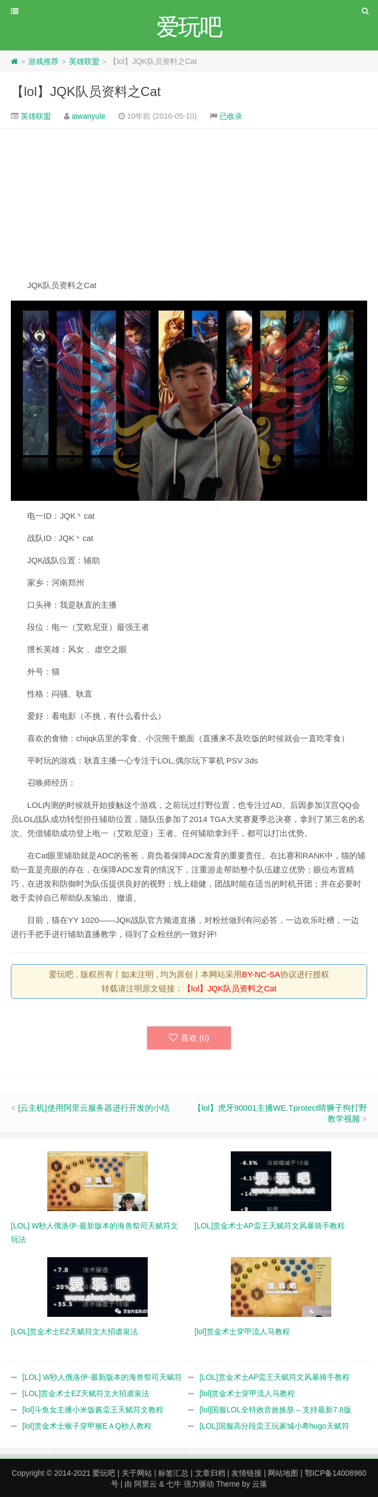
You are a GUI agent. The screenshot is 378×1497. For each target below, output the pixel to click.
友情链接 (246, 1473)
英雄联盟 (84, 61)
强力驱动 (199, 1484)
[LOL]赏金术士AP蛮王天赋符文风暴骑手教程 (274, 1377)
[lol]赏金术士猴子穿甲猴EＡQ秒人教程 (87, 1426)
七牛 (173, 1484)
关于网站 (137, 1473)
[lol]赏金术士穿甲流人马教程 (247, 1393)
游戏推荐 (43, 61)
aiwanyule (88, 116)
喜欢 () (189, 1037)
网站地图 (283, 1473)
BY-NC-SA (261, 974)
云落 (259, 1484)
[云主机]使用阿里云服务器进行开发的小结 (93, 1107)
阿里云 (145, 1484)
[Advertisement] (189, 203)
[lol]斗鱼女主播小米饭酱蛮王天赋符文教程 (92, 1409)
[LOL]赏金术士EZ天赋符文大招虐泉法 (85, 1393)
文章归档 (210, 1473)
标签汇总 (173, 1473)
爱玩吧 (103, 1473)
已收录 (230, 116)
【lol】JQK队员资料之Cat (86, 91)
